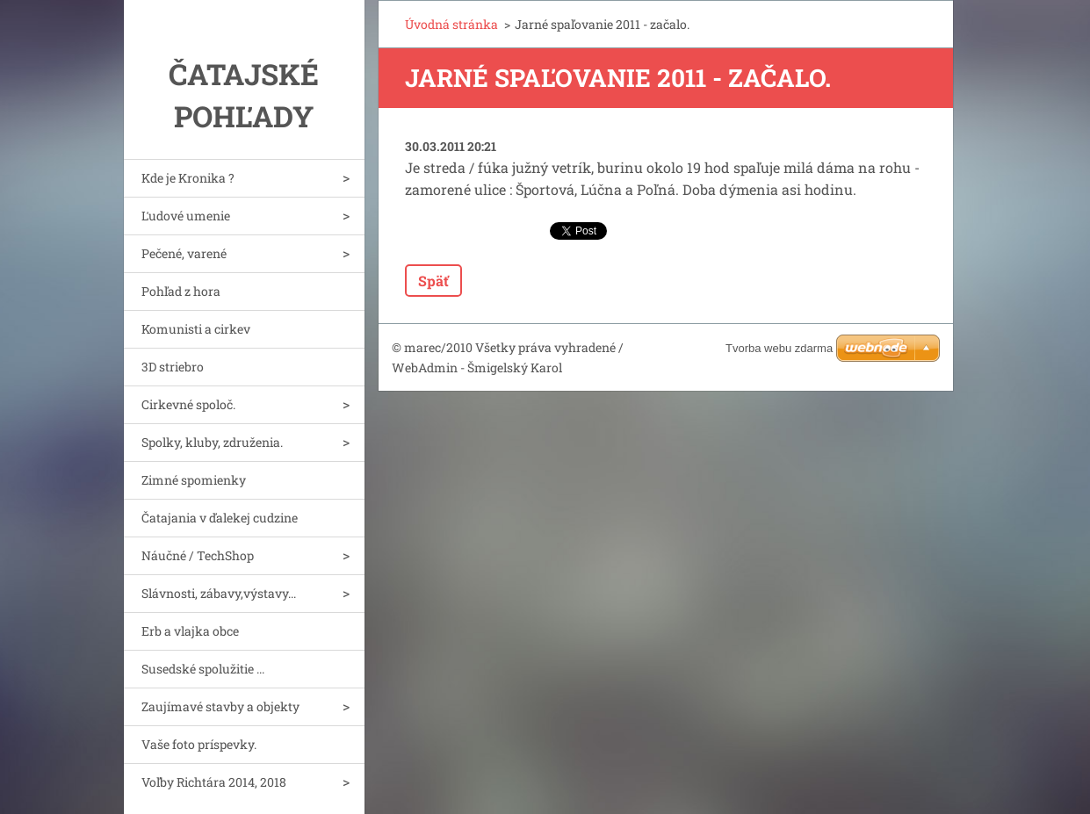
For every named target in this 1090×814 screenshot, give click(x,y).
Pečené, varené (184, 253)
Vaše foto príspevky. (198, 744)
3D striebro (172, 366)
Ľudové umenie (185, 215)
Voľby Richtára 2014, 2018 (213, 782)
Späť (433, 280)
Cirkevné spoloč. (188, 404)
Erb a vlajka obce (190, 631)
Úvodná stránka (451, 24)
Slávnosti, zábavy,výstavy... (218, 593)
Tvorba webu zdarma (779, 348)
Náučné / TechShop (197, 555)
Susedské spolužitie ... (202, 668)
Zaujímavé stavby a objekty (220, 706)
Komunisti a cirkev (195, 329)
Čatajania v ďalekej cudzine (219, 517)
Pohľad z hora (180, 291)
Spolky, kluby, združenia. (212, 442)
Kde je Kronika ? (188, 177)
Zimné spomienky (193, 480)
